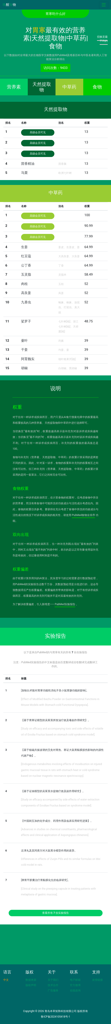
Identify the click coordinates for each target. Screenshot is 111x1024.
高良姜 (26, 293)
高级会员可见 (38, 132)
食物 (97, 87)
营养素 (14, 87)
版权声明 (31, 985)
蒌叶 (24, 341)
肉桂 (24, 284)
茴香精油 (27, 164)
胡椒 (24, 368)
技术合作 (53, 985)
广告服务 (53, 990)
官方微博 (75, 985)
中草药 (69, 87)
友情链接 (97, 979)
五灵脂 (26, 275)
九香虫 (26, 302)
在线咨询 (75, 990)
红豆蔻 (26, 256)
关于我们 (53, 979)
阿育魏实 (27, 359)
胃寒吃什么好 (55, 14)
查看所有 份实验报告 (55, 912)
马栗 (24, 173)
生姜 (24, 247)
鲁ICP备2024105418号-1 (55, 1016)
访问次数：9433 (56, 68)
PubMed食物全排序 (83, 515)
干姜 (24, 350)
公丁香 (26, 265)
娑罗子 (26, 321)
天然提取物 (41, 87)
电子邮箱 (75, 979)
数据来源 (31, 979)
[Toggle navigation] (104, 4)
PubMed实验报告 (65, 604)
